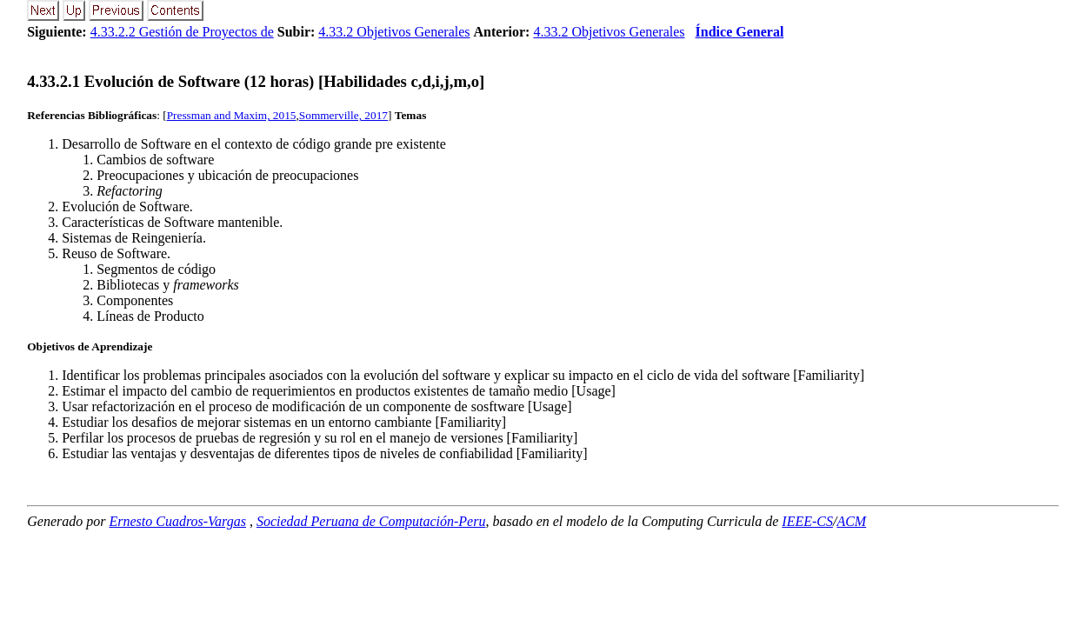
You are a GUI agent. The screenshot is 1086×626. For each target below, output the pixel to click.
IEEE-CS (807, 521)
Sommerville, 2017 (343, 115)
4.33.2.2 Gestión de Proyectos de (182, 31)
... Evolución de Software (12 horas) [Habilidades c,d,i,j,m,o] (255, 81)
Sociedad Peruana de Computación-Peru (371, 521)
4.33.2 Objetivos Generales (394, 31)
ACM (851, 521)
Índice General (740, 31)
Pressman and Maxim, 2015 (231, 115)
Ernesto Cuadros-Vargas (177, 521)
